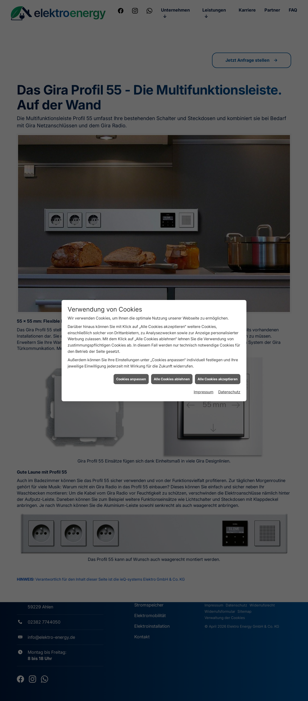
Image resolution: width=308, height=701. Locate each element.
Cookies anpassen (131, 364)
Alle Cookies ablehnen (172, 364)
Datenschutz (229, 377)
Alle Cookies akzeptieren (218, 364)
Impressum (203, 377)
